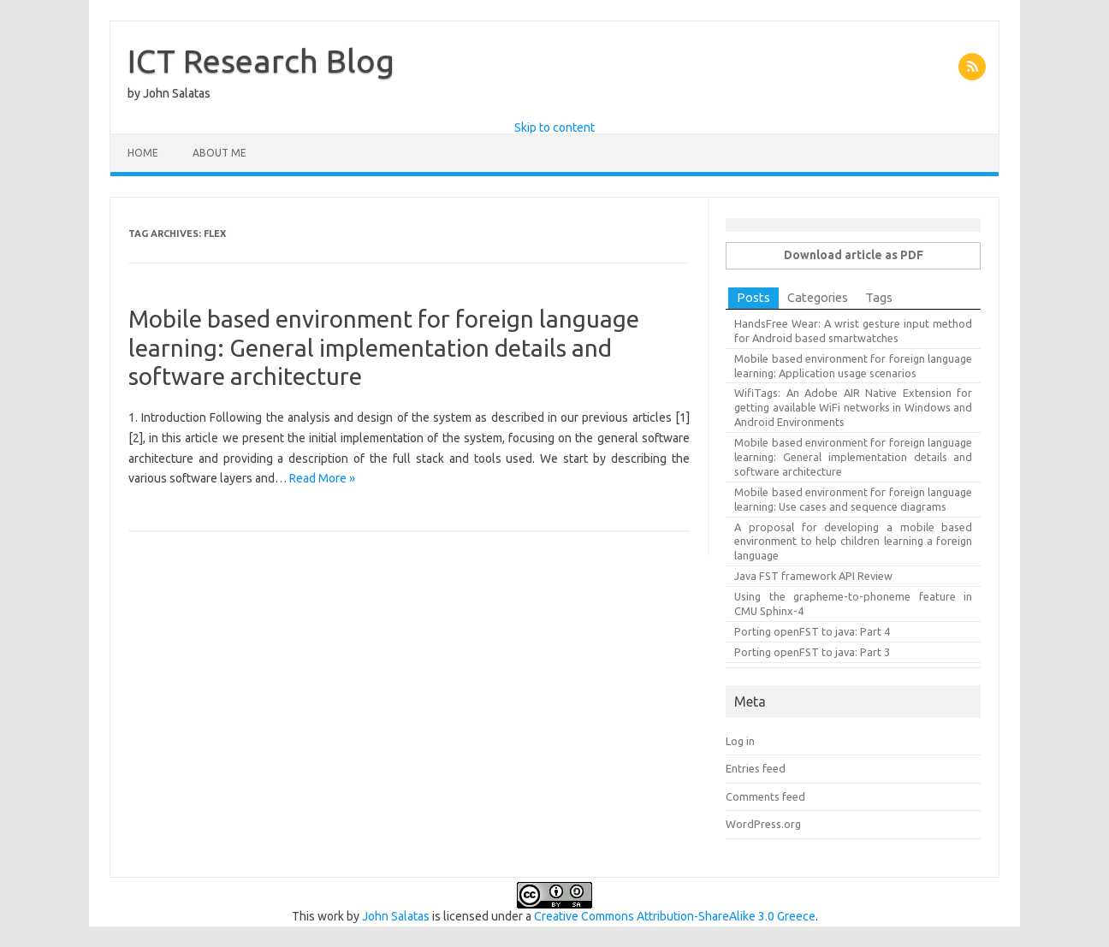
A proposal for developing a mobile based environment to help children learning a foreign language (853, 541)
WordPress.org (763, 824)
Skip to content (554, 127)
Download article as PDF (853, 255)
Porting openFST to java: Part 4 (812, 631)
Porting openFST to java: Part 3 (812, 652)
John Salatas (396, 916)
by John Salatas (169, 93)
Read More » (322, 478)
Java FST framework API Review (813, 576)
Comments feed (765, 796)
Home (143, 152)
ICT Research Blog (261, 61)
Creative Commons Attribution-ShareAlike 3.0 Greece (674, 916)
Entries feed (756, 768)
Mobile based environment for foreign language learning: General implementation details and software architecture (383, 347)
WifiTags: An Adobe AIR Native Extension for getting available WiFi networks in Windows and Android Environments (853, 407)
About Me (219, 152)
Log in (740, 741)
